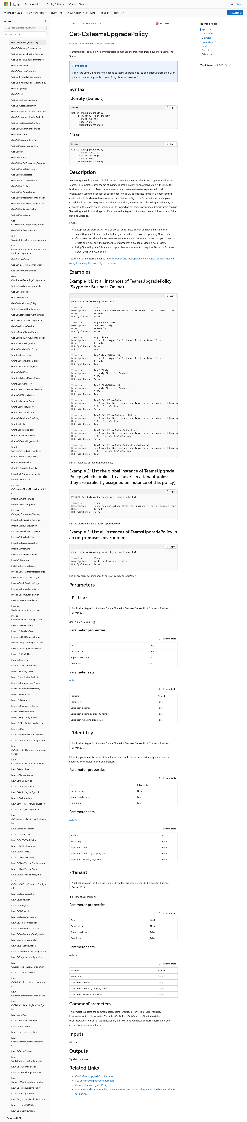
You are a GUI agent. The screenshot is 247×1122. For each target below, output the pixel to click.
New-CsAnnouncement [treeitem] (22, 786)
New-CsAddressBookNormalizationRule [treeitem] (27, 761)
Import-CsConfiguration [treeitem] (22, 498)
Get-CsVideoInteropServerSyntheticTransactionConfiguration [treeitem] (28, 249)
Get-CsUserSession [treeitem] (20, 214)
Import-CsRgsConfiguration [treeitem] (24, 542)
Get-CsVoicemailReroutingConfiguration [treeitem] (28, 278)
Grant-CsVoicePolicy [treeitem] (21, 462)
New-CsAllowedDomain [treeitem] (22, 774)
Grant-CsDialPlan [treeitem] (19, 372)
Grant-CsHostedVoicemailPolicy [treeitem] (26, 389)
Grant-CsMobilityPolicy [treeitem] (22, 406)
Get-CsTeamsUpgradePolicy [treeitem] (24, 42)
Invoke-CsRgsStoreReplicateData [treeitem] (27, 642)
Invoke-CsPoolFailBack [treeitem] (22, 625)
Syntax (206, 29)
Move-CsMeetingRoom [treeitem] (22, 711)
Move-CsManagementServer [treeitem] (25, 705)
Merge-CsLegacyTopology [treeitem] (24, 665)
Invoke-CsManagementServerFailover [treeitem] (25, 608)
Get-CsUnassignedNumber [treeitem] (24, 140)
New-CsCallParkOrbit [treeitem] (21, 834)
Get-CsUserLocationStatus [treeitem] (24, 180)
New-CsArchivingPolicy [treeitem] (22, 797)
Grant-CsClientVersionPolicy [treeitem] (24, 360)
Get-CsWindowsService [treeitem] (22, 326)
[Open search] (232, 4)
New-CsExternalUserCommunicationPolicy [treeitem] (28, 1041)
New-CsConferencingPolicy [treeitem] (24, 939)
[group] (123, 378)
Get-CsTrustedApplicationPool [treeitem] (25, 122)
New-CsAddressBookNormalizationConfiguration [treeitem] (28, 750)
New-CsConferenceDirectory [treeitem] (25, 928)
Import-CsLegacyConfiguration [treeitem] (26, 519)
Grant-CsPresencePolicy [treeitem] (22, 429)
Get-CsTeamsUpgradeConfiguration (94, 1076)
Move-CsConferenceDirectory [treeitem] (25, 688)
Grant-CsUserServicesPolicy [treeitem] (24, 456)
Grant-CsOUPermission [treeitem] (22, 412)
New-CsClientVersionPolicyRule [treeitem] (26, 874)
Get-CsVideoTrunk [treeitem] (20, 259)
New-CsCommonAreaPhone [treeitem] (24, 922)
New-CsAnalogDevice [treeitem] (21, 780)
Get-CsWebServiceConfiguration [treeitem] (27, 320)
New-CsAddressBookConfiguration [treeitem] (28, 740)
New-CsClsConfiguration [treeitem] (23, 893)
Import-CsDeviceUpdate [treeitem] (23, 504)
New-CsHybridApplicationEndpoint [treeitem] (28, 1099)
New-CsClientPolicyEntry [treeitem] (23, 857)
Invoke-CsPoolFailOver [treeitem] (22, 631)
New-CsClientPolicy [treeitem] (20, 851)
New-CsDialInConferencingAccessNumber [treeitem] (28, 982)
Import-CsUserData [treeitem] (20, 548)
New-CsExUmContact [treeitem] (21, 1051)
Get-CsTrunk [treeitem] (17, 94)
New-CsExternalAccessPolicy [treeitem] (25, 1031)
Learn (72, 23)
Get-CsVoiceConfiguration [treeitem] (24, 270)
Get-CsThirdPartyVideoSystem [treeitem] (26, 76)
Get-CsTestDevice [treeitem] (19, 65)
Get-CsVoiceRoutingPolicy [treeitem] (23, 303)
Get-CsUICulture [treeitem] (19, 134)
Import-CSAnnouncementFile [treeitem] (25, 473)
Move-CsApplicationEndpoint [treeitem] (25, 677)
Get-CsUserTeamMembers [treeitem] (24, 230)
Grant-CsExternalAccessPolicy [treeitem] (25, 377)
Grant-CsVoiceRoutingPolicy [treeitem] (24, 467)
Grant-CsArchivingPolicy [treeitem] (23, 343)
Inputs (206, 46)
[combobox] (25, 27)
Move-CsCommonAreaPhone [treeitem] (25, 682)
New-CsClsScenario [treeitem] (20, 911)
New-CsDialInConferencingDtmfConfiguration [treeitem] (28, 1005)
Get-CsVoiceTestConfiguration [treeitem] (25, 308)
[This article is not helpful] (229, 65)
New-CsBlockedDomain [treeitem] (22, 828)
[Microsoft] (6, 4)
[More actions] (175, 23)
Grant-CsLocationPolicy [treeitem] (22, 400)
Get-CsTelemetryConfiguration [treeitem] (26, 48)
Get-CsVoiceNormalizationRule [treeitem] (26, 285)
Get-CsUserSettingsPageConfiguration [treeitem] (27, 222)
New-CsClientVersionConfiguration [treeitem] (28, 863)
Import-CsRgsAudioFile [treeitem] (22, 537)
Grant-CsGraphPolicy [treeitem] (21, 383)
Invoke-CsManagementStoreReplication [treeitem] (26, 617)
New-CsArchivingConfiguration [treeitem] (26, 792)
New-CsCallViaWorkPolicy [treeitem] (23, 840)
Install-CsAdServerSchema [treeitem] (24, 554)
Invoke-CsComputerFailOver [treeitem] (25, 594)
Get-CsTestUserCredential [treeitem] (23, 71)
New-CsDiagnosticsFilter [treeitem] (23, 972)
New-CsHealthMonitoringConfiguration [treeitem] (27, 1080)
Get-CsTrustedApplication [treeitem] (23, 105)
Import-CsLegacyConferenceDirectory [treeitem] (25, 512)
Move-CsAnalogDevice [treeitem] (22, 671)
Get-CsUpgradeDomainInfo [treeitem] (24, 145)
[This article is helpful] (226, 65)
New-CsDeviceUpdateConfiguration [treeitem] (28, 951)
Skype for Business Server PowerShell (96, 43)
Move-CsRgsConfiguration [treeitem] (24, 717)
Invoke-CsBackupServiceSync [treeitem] (25, 577)
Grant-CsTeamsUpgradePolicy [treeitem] (25, 441)
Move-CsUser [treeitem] (18, 728)
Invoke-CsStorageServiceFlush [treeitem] (26, 648)
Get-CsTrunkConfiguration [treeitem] (24, 99)
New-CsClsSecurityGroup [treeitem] (23, 916)
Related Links (208, 54)
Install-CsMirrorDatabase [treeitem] (23, 565)
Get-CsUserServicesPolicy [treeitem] (23, 209)
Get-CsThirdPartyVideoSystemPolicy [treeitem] (28, 82)
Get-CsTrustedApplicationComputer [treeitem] (28, 111)
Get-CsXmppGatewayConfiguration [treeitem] (28, 337)
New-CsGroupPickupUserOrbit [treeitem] (26, 1072)
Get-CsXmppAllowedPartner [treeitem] (24, 331)
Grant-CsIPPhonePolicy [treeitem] (22, 395)
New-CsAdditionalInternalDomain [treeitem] (27, 734)
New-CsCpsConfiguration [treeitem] (23, 945)
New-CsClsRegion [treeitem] (19, 905)
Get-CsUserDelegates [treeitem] (21, 174)
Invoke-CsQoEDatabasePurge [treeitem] (25, 636)
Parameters (209, 41)
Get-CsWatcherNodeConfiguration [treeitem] (28, 314)
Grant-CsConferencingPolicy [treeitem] (25, 366)
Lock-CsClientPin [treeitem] (19, 659)
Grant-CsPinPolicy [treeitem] (20, 423)
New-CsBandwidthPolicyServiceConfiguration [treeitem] (28, 819)
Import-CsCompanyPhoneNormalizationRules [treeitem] (28, 489)
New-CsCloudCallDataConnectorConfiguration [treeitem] (28, 884)
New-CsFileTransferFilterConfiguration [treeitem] (26, 1059)
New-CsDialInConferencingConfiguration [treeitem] (28, 993)
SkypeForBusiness (89, 23)
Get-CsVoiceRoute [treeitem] (20, 297)
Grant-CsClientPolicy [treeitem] (21, 354)
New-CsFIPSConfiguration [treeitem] (23, 1066)
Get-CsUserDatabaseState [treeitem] (24, 168)
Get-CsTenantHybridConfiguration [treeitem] (27, 53)
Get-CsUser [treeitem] (17, 151)
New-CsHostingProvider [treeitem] (22, 1093)
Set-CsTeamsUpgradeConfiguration (94, 1080)
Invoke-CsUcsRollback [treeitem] (22, 654)
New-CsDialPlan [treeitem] (19, 1014)
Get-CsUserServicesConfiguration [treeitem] (27, 203)
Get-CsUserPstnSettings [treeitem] (23, 191)
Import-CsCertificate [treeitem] (21, 479)
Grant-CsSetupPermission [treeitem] (23, 435)
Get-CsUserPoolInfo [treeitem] (20, 186)
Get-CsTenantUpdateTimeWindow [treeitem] (27, 59)
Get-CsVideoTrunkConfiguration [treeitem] (26, 264)
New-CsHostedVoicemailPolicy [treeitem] (25, 1087)
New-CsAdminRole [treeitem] (20, 769)
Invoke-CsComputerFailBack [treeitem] (25, 588)
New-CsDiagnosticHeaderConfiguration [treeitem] (27, 964)
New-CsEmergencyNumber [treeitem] (24, 1020)
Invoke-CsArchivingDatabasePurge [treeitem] (28, 571)
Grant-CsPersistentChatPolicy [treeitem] (25, 418)
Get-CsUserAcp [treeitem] (18, 157)
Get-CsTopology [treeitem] (19, 88)
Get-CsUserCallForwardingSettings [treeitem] (28, 163)
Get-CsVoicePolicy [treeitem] (20, 291)
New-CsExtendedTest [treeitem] (21, 1026)
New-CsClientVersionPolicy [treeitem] (24, 868)
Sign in (240, 4)
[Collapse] (45, 21)
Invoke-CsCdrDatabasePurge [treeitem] (25, 583)
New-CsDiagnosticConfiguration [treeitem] (26, 957)
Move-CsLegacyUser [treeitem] (21, 700)
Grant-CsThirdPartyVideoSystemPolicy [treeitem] (26, 448)
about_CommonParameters (84, 1025)
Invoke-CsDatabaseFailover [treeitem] (24, 600)
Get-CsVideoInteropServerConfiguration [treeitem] (28, 237)
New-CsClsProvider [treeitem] (20, 899)
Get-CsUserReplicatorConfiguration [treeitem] (28, 197)
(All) (73, 680)
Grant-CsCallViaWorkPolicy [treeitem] (24, 349)
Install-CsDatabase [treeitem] (20, 560)
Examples (208, 37)
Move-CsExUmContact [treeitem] (22, 694)
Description (207, 33)
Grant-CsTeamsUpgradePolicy (91, 1085)
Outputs (207, 50)
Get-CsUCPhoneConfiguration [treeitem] (25, 128)
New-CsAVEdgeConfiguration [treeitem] (25, 809)
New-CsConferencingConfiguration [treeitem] (28, 934)
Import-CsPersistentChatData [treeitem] (25, 531)
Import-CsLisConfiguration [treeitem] (24, 525)
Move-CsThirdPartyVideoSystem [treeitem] (27, 723)
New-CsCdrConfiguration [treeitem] (23, 845)
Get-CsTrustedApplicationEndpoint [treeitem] (28, 117)
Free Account (235, 12)
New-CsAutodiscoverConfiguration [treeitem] (28, 803)
